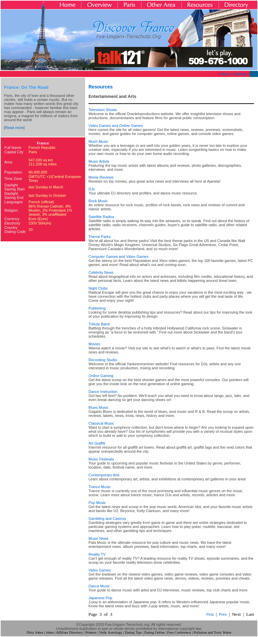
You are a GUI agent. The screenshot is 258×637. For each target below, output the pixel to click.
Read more (14, 128)
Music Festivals (101, 459)
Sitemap (240, 74)
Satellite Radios (101, 217)
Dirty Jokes (35, 632)
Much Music (98, 141)
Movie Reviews (100, 177)
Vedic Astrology (110, 632)
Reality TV (97, 554)
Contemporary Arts (104, 475)
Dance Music (99, 586)
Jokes (50, 632)
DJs (91, 189)
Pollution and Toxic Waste (212, 632)
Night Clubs (98, 288)
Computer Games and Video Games (118, 257)
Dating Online (154, 632)
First (209, 614)
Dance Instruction (103, 392)
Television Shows (102, 110)
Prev (223, 614)
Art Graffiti (96, 443)
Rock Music (98, 201)
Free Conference (179, 632)
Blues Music (98, 407)
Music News (98, 538)
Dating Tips (133, 632)
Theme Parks (99, 237)
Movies (94, 344)
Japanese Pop (100, 598)
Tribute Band (99, 324)
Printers (91, 632)
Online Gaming (100, 376)
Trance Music (99, 487)
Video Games (99, 570)
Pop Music (97, 503)
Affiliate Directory (69, 632)
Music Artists (98, 161)
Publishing (97, 308)
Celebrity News (100, 272)
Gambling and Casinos (107, 518)
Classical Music (101, 423)
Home (225, 74)
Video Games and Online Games (115, 126)
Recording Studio (102, 360)
